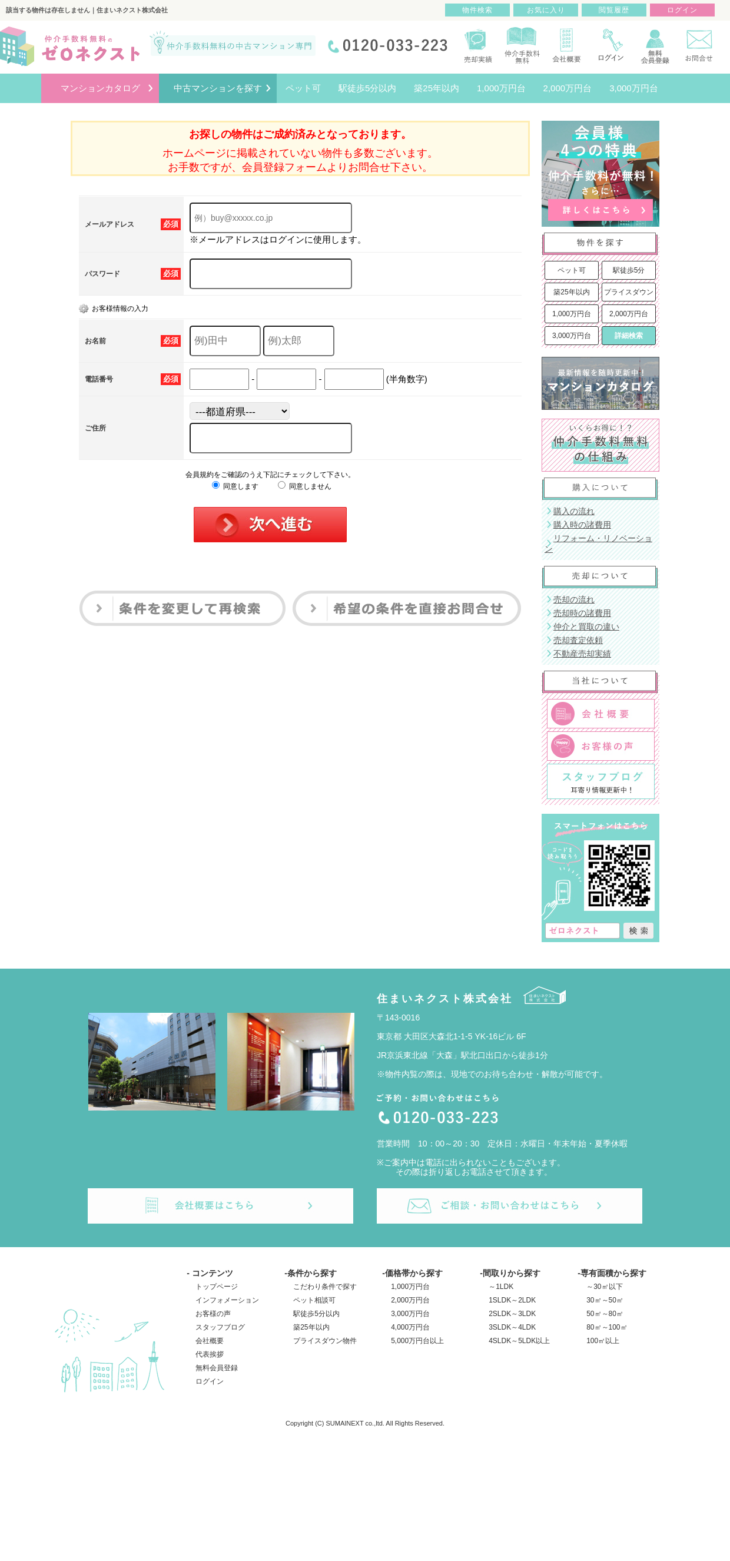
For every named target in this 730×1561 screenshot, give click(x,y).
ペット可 (572, 270)
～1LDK (501, 1286)
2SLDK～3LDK (512, 1314)
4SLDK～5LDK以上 (519, 1341)
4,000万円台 (410, 1327)
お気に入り (546, 10)
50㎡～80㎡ (604, 1314)
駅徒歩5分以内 (316, 1314)
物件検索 (477, 10)
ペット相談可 (314, 1300)
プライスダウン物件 (325, 1341)
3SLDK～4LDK (512, 1327)
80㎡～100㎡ (606, 1327)
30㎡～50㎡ (604, 1300)
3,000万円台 (571, 336)
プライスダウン (628, 292)
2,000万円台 (628, 314)
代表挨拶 (209, 1354)
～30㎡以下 (604, 1286)
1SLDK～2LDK (512, 1300)
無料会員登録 (216, 1368)
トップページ (216, 1286)
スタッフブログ (220, 1327)
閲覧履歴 (614, 10)
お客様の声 (213, 1314)
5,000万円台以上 (417, 1341)
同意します (235, 486)
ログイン (209, 1381)
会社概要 (209, 1341)
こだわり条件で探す (325, 1286)
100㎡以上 (602, 1341)
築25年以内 (571, 292)
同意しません (304, 486)
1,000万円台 (571, 314)
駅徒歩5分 (629, 270)
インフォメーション (227, 1300)
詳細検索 (629, 336)
